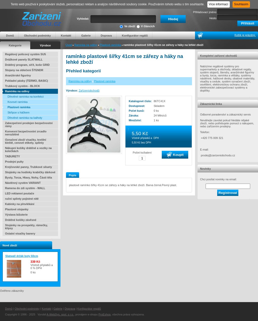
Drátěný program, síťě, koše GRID (27, 64)
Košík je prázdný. (245, 35)
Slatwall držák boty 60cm (21, 255)
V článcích (146, 26)
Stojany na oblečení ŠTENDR (24, 70)
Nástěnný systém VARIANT (23, 182)
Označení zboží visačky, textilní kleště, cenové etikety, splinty (25, 141)
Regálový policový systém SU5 (25, 54)
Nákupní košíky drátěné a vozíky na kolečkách (28, 150)
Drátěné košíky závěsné (20, 219)
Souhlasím (241, 4)
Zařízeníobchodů (89, 90)
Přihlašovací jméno (204, 12)
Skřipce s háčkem (18, 112)
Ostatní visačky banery (20, 233)
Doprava (106, 35)
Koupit (175, 154)
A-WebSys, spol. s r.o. (60, 314)
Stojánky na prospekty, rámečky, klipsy (26, 227)
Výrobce (45, 45)
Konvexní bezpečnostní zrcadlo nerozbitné (25, 133)
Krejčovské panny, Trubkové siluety (28, 166)
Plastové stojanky (16, 209)
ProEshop (105, 314)
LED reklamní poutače (19, 193)
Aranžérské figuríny (18, 75)
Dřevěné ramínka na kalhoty (25, 117)
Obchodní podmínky (37, 35)
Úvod (69, 44)
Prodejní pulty (14, 161)
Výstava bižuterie (16, 214)
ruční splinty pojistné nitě (22, 198)
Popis (72, 175)
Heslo (212, 18)
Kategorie (15, 45)
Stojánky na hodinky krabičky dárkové (30, 172)
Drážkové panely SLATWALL (24, 59)
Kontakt (66, 35)
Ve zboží (127, 26)
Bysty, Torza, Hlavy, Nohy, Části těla (28, 177)
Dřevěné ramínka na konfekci (26, 96)
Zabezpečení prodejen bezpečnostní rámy (29, 125)
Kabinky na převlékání (19, 204)
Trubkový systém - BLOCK (22, 85)
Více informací (218, 4)
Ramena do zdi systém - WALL (25, 188)
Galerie (85, 35)
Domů (10, 35)
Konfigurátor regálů (135, 35)
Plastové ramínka (110, 44)
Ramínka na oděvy (86, 44)
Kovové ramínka (17, 101)
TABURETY (12, 156)
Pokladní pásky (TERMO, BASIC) (26, 80)
